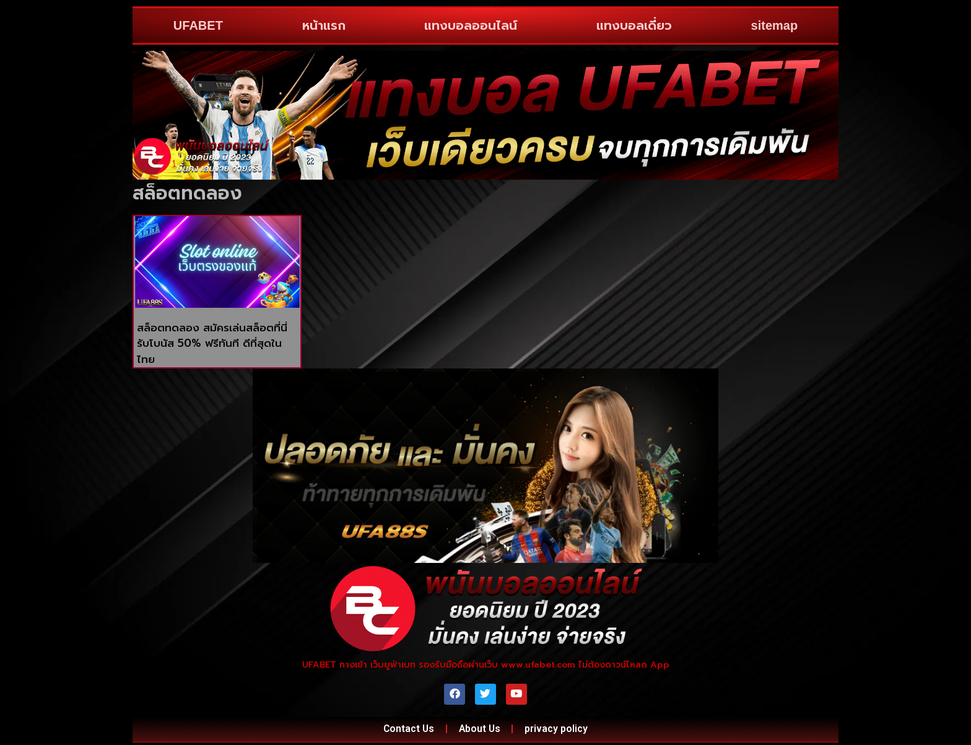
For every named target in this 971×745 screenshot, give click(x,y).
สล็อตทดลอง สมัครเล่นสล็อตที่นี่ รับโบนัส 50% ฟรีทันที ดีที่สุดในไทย (212, 343)
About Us (480, 730)
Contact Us (407, 730)
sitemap (774, 25)
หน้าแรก (324, 25)
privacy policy (559, 730)
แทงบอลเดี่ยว (634, 25)
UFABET (198, 25)
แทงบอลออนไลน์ (470, 25)
